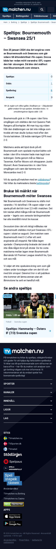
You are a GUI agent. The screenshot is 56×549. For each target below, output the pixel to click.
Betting (14, 22)
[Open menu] (51, 9)
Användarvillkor (10, 540)
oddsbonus (44, 179)
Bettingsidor (22, 16)
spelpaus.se (37, 4)
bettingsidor (42, 183)
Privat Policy (24, 540)
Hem (5, 22)
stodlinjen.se (27, 4)
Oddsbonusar (41, 16)
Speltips (6, 16)
